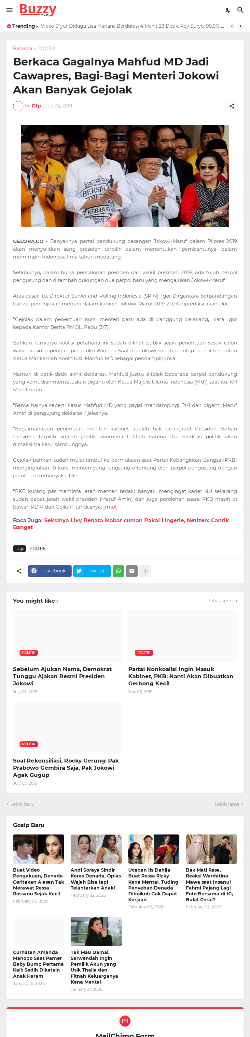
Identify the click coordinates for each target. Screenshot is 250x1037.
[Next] (240, 26)
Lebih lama (227, 804)
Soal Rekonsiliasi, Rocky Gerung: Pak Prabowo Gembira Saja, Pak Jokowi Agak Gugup (66, 767)
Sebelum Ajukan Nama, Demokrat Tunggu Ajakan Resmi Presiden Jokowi (62, 676)
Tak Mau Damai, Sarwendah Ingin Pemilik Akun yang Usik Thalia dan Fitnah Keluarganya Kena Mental (94, 967)
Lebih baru (22, 804)
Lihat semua (223, 600)
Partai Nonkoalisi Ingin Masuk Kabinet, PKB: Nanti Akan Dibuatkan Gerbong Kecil (180, 676)
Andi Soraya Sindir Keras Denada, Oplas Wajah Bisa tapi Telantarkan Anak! (96, 879)
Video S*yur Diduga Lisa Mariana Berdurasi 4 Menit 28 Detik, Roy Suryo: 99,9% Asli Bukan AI (133, 26)
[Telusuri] (241, 10)
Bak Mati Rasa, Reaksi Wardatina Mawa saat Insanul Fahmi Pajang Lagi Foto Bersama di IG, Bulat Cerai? (209, 885)
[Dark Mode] (228, 10)
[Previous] (232, 26)
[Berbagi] (232, 106)
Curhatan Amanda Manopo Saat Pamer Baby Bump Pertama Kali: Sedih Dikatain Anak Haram (38, 964)
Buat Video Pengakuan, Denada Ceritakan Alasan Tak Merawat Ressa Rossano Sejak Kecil (38, 882)
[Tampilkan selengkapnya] (145, 571)
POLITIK (46, 48)
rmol (110, 507)
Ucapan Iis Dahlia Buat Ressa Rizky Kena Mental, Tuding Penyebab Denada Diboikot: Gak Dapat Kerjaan (153, 885)
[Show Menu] (9, 10)
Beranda (22, 48)
